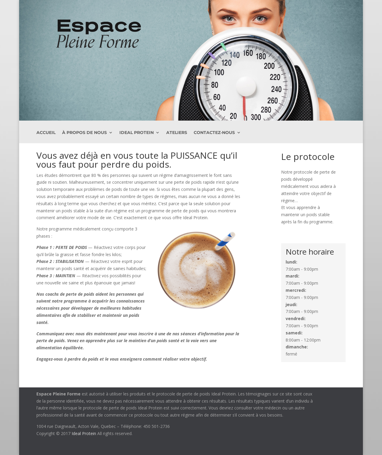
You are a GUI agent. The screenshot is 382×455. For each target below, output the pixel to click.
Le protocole (308, 156)
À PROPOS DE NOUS (84, 132)
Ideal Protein (136, 132)
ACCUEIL (46, 132)
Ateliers (176, 132)
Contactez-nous (214, 132)
